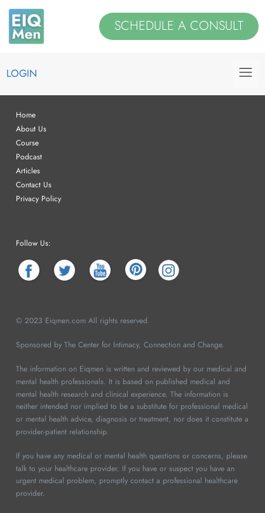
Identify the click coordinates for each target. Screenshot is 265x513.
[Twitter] (64, 270)
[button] (246, 74)
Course (27, 143)
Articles (28, 171)
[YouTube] (100, 270)
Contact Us (33, 184)
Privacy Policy (38, 198)
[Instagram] (168, 270)
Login (21, 73)
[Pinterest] (136, 270)
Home (26, 115)
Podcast (29, 157)
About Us (31, 129)
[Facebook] (29, 270)
